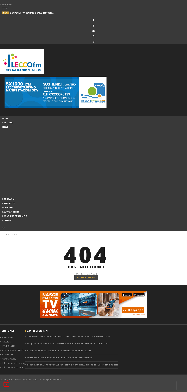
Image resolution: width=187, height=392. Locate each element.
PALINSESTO (8, 346)
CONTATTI (7, 354)
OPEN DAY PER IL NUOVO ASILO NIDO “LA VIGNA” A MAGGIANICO (60, 358)
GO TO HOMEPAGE (86, 277)
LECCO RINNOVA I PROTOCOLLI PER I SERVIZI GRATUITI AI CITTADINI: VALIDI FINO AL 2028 (72, 365)
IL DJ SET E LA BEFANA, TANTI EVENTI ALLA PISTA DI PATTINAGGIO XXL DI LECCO (67, 343)
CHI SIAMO (7, 337)
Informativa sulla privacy (13, 363)
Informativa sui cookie (12, 367)
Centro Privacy (9, 358)
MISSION (6, 341)
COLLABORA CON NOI (13, 350)
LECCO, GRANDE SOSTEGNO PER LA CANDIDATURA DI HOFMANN (59, 351)
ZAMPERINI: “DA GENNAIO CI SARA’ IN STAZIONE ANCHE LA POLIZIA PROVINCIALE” (32, 13)
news (5, 13)
